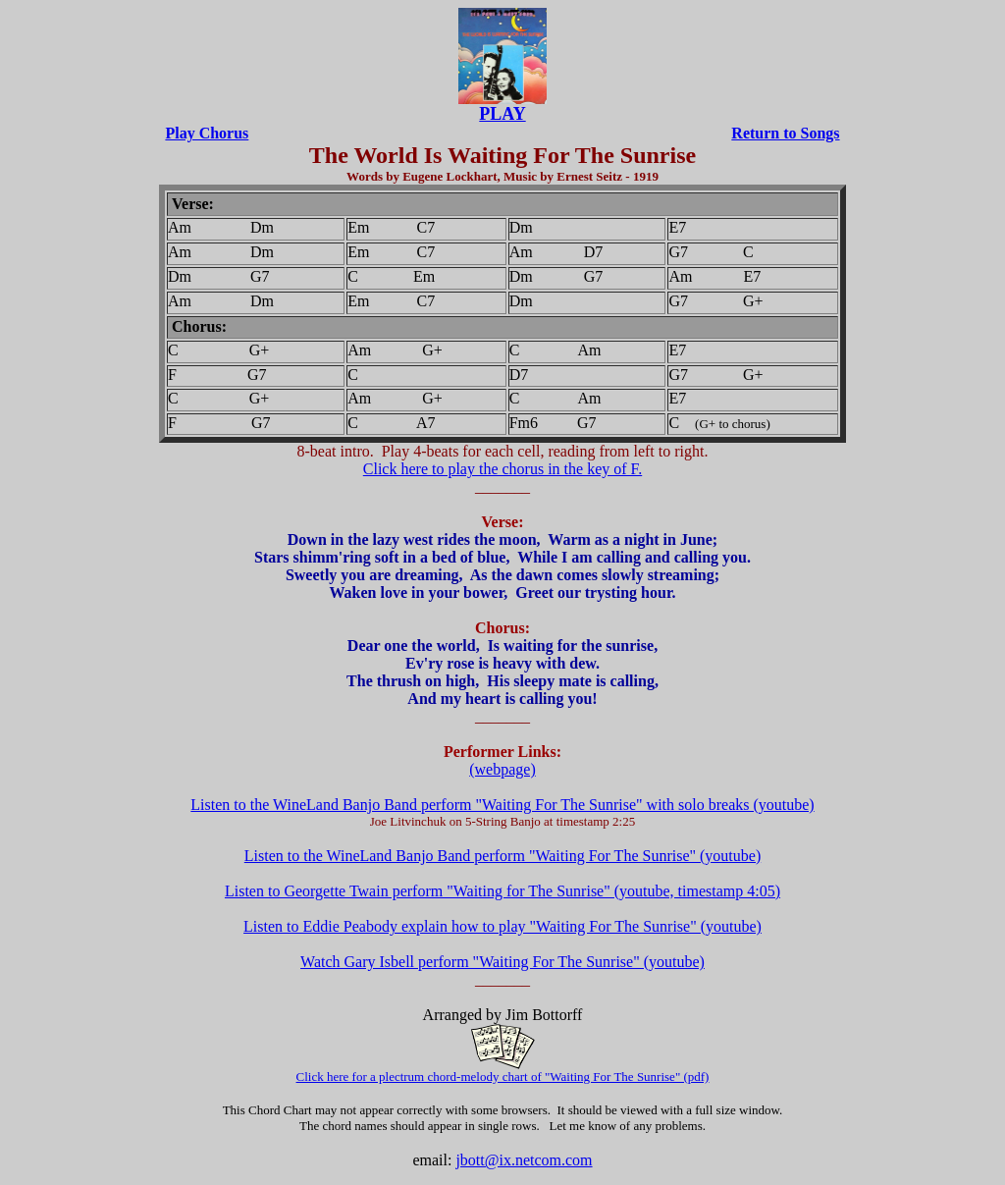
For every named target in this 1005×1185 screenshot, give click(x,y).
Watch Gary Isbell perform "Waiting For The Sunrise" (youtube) (502, 961)
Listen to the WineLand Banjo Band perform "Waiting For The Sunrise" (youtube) (502, 855)
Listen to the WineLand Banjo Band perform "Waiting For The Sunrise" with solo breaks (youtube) (502, 804)
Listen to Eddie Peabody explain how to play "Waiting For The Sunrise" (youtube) (502, 926)
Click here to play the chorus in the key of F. (502, 468)
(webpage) (502, 769)
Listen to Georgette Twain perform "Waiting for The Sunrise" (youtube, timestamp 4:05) (502, 891)
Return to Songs (785, 133)
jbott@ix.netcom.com (523, 1160)
